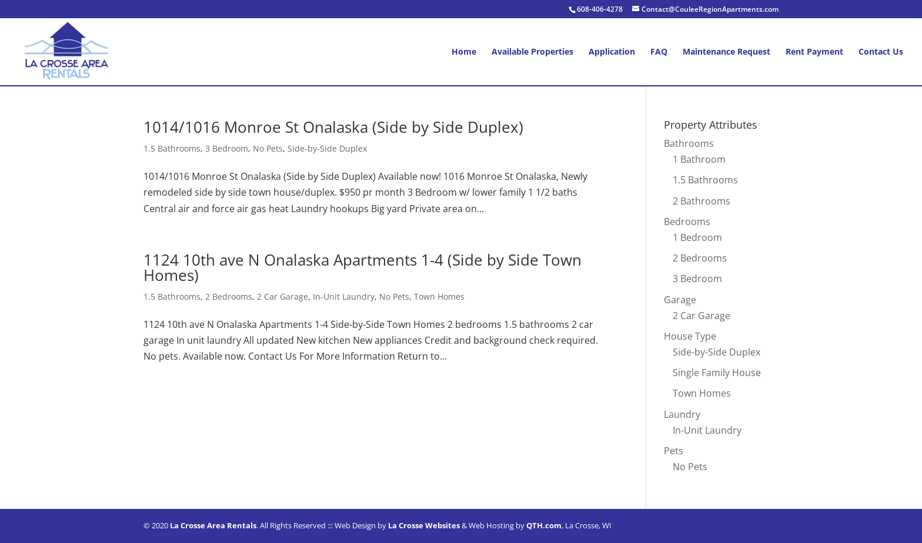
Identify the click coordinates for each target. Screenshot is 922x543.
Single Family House (717, 372)
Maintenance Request (726, 52)
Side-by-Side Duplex (327, 148)
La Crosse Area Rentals (213, 525)
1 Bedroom (697, 237)
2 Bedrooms (228, 296)
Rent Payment (814, 52)
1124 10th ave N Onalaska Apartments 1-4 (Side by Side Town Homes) (362, 267)
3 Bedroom (226, 148)
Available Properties (532, 52)
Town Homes (439, 296)
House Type (690, 336)
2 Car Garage (282, 296)
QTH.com (544, 525)
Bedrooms (687, 221)
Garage (680, 299)
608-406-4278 (600, 9)
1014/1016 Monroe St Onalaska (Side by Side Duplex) (333, 127)
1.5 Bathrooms (172, 148)
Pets (673, 450)
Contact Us (880, 52)
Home (464, 52)
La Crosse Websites (424, 525)
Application (612, 52)
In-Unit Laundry (344, 296)
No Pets (268, 148)
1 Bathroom (699, 159)
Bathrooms (689, 143)
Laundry (682, 414)
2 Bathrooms (701, 201)
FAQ (658, 52)
